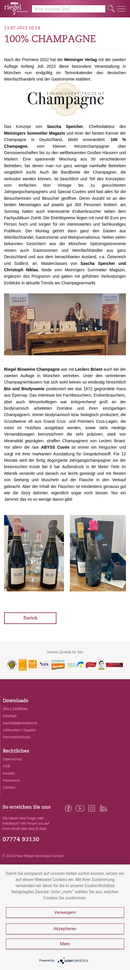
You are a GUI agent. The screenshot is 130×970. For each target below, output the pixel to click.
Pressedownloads (17, 737)
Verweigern (65, 912)
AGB (6, 766)
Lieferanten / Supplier (19, 730)
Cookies (9, 787)
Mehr (65, 943)
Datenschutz (12, 759)
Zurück (30, 618)
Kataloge (10, 716)
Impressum (11, 780)
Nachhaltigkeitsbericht (20, 723)
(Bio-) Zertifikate (15, 709)
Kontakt (9, 773)
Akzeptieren (65, 928)
